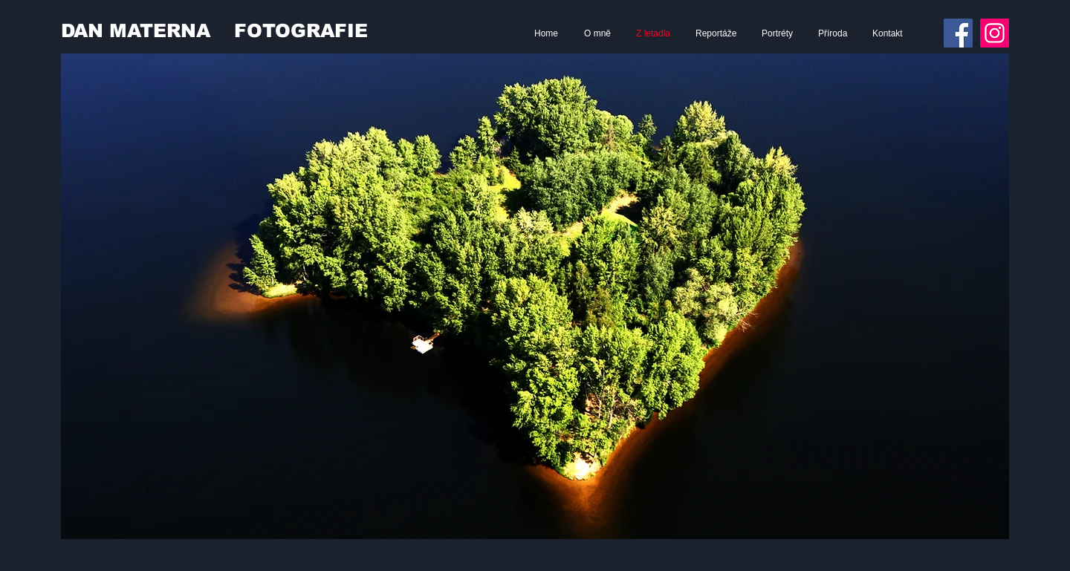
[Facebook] (958, 33)
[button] (535, 296)
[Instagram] (994, 33)
